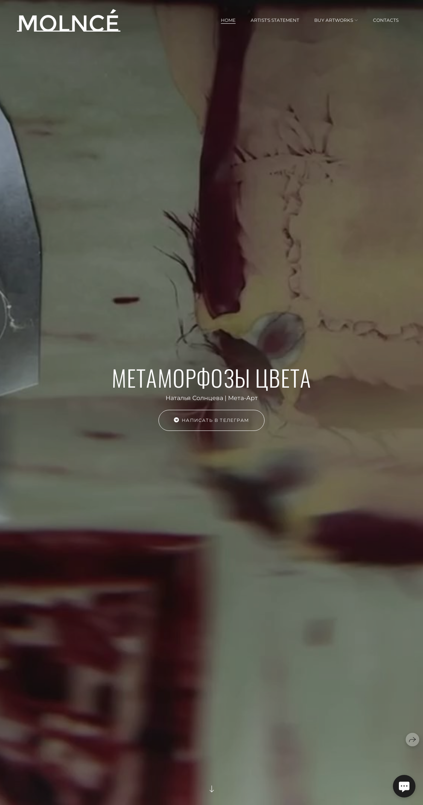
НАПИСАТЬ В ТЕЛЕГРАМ (211, 420)
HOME (228, 20)
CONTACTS (386, 20)
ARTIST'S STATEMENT (275, 20)
